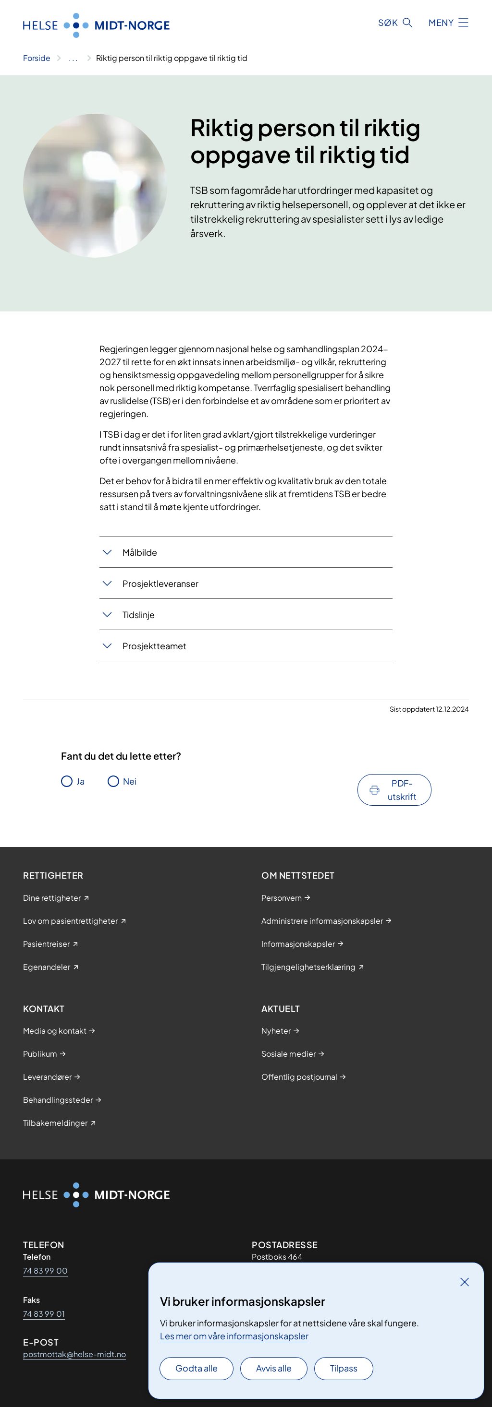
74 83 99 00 (45, 1270)
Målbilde (140, 552)
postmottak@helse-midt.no (74, 1354)
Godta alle (196, 1367)
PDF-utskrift (402, 789)
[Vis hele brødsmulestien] (73, 58)
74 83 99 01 (44, 1314)
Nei (129, 781)
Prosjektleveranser (160, 583)
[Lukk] (464, 1281)
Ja (80, 781)
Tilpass (343, 1367)
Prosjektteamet (154, 645)
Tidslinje (139, 614)
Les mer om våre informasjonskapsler (234, 1335)
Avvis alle (274, 1367)
